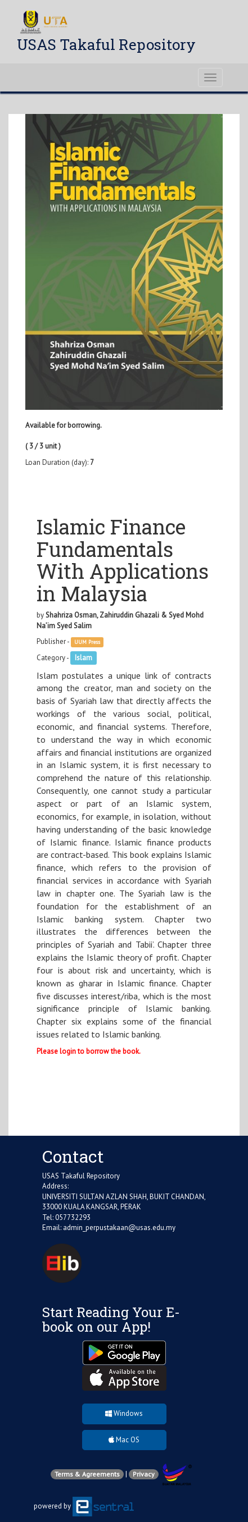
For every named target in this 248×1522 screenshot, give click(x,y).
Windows (124, 1413)
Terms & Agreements (87, 1474)
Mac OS (124, 1440)
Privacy (144, 1474)
